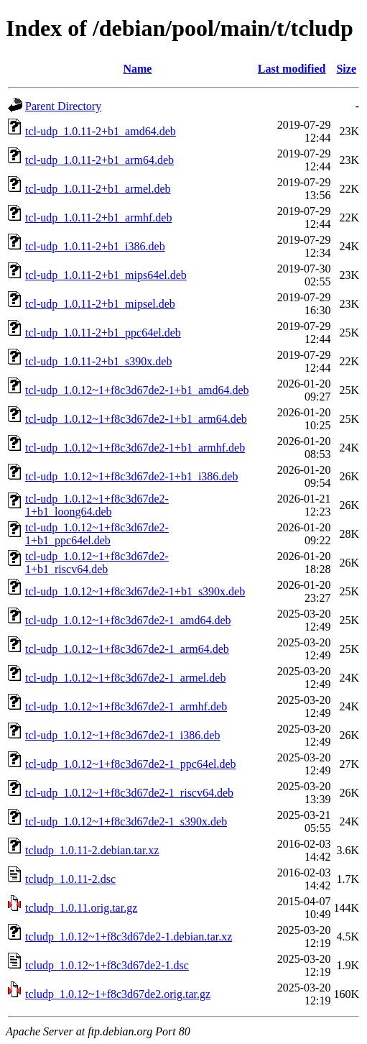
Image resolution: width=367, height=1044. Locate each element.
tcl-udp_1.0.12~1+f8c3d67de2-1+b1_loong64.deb (97, 505)
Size (346, 69)
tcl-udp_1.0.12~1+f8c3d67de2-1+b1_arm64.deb (136, 419)
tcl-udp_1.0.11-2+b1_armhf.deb (98, 217)
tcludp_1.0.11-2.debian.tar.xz (92, 850)
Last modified (292, 69)
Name (137, 69)
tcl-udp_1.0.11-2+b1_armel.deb (98, 189)
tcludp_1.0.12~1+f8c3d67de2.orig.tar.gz (117, 994)
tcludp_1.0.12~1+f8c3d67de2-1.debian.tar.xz (128, 936)
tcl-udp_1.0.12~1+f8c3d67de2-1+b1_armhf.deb (135, 447)
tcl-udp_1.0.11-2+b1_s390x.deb (98, 361)
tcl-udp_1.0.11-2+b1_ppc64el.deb (103, 332)
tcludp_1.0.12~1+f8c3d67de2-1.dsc (107, 965)
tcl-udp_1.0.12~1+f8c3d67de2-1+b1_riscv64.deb (97, 562)
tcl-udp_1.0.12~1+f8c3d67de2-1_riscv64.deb (129, 793)
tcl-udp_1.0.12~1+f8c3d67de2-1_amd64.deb (128, 620)
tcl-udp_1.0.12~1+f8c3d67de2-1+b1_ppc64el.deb (97, 533)
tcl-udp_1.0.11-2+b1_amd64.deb (100, 131)
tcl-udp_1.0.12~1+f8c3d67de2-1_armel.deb (125, 678)
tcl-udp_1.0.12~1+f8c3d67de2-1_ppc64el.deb (130, 764)
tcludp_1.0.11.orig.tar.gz (81, 908)
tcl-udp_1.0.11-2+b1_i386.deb (95, 246)
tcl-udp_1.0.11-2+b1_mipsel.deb (100, 304)
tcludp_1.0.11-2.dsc (70, 879)
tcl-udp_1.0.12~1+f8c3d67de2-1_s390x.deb (126, 821)
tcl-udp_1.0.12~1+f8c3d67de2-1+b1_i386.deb (131, 476)
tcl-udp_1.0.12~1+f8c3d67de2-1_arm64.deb (127, 649)
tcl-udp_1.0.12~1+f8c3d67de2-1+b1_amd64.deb (137, 390)
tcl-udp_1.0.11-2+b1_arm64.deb (99, 160)
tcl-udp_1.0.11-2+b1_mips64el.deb (106, 275)
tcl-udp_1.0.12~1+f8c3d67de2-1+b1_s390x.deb (135, 591)
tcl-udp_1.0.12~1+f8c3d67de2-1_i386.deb (122, 735)
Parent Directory (63, 106)
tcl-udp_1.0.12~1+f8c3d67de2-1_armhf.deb (126, 706)
